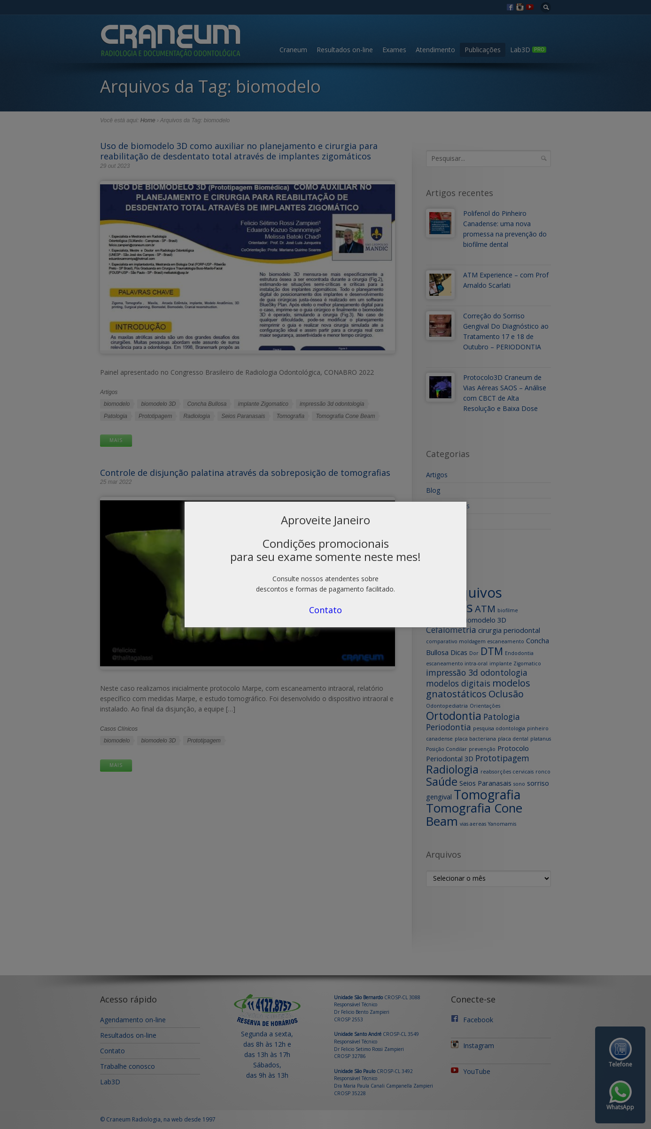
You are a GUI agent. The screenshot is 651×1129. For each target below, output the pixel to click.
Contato (325, 610)
